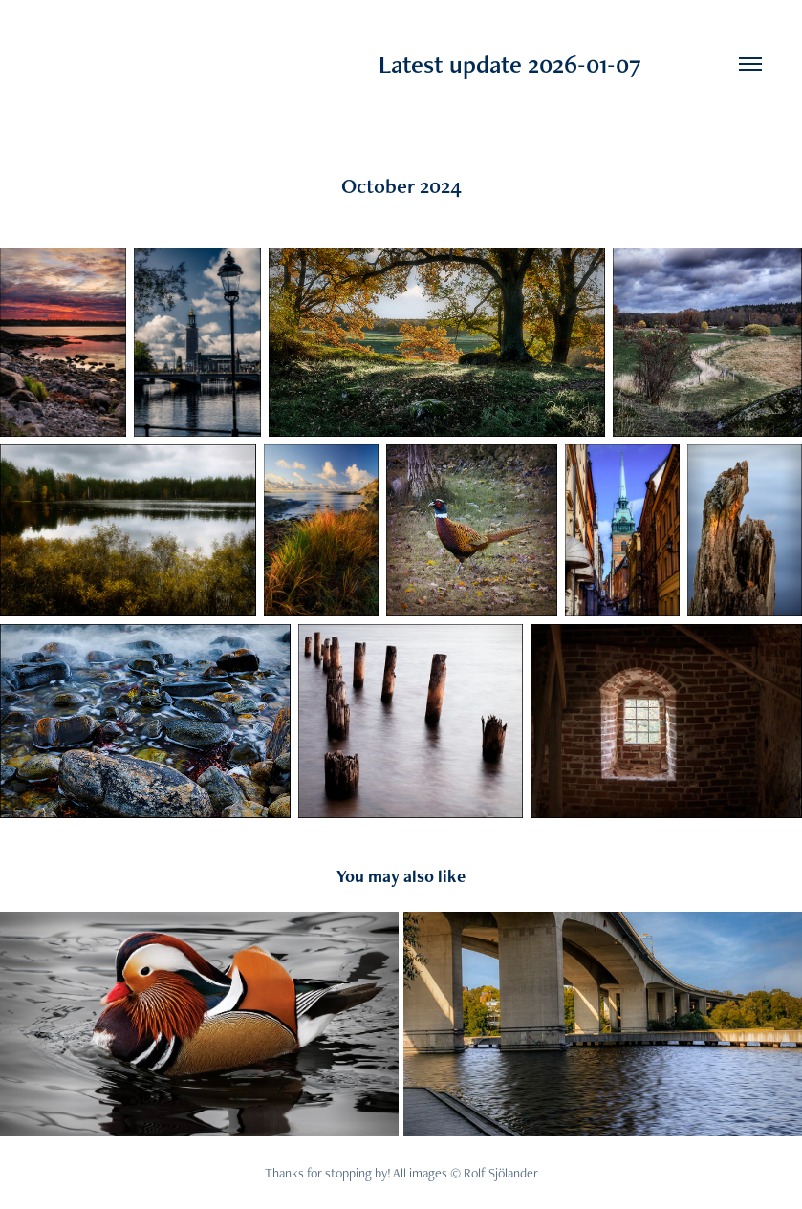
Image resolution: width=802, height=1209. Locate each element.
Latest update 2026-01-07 (340, 64)
